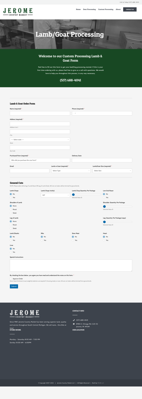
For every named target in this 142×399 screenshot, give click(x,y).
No (14, 194)
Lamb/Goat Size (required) (102, 166)
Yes (14, 197)
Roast (15, 209)
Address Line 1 (14, 127)
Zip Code (12, 151)
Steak (14, 213)
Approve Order (18, 279)
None (14, 206)
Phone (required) (78, 109)
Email (12, 166)
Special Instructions (16, 257)
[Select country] (74, 113)
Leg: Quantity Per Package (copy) (114, 218)
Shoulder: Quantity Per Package (114, 202)
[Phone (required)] (102, 113)
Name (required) (16, 109)
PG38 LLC (101, 383)
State (11, 143)
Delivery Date (76, 156)
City (11, 135)
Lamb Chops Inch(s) (48, 191)
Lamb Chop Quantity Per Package (83, 191)
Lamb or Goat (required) (60, 166)
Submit (14, 286)
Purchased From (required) (19, 156)
